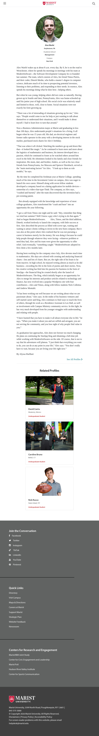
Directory (13, 592)
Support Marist (15, 612)
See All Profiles (74, 359)
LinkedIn (17, 555)
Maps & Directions (17, 602)
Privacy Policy (27, 716)
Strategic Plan (15, 617)
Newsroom (14, 626)
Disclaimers (14, 716)
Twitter (16, 540)
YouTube (17, 559)
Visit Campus (15, 597)
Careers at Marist (16, 607)
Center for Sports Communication (24, 674)
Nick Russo (33, 500)
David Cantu (34, 409)
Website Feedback (17, 621)
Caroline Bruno (35, 455)
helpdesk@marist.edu (19, 723)
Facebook (16, 535)
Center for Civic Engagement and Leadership (29, 659)
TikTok (16, 550)
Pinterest (17, 564)
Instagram (17, 545)
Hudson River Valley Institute (22, 669)
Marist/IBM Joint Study (19, 654)
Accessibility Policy (43, 716)
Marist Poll (14, 664)
